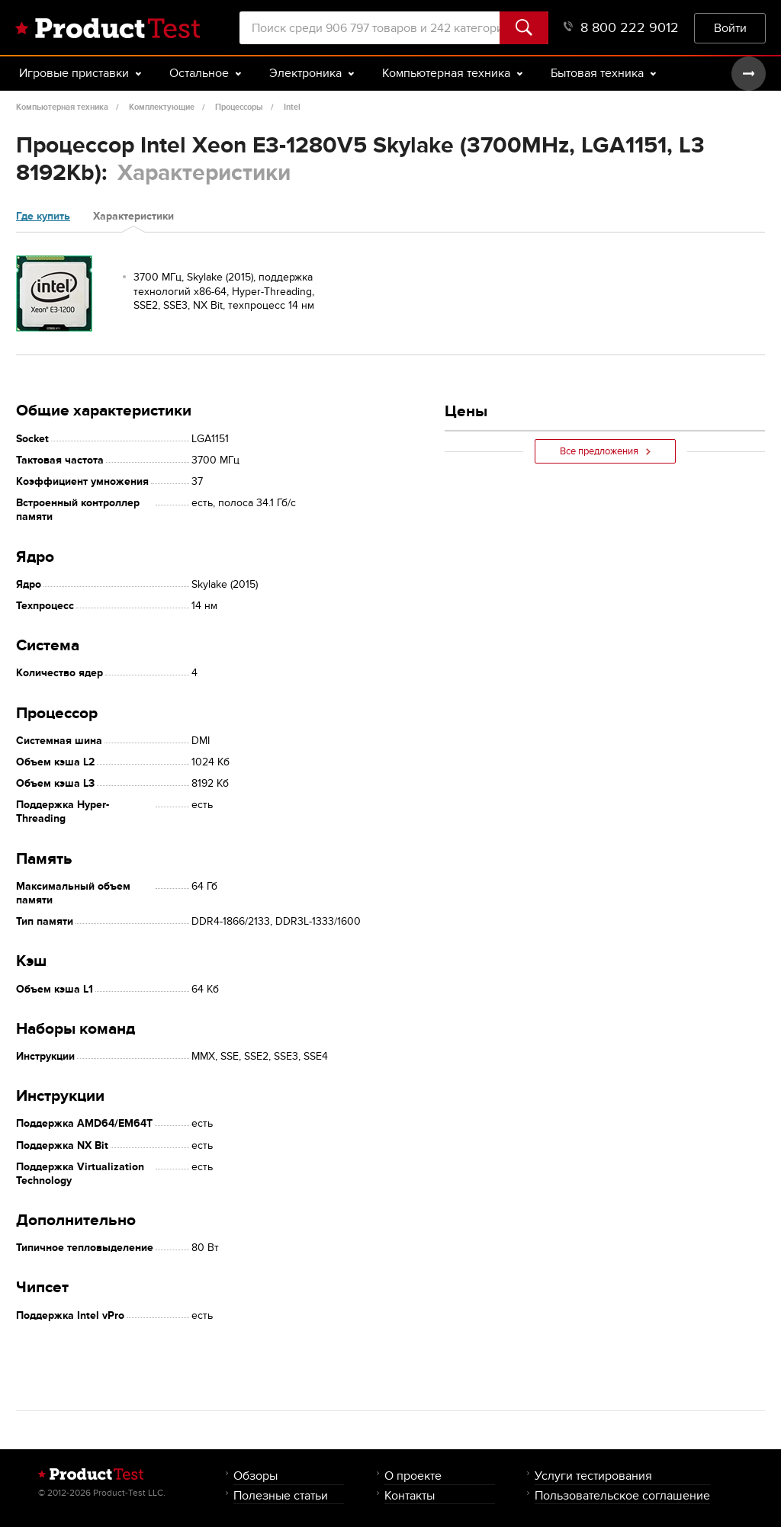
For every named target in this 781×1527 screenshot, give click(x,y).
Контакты (409, 1495)
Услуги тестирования (593, 1475)
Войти (730, 28)
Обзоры (255, 1475)
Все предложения (605, 451)
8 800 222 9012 (621, 28)
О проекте (413, 1475)
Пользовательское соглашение (622, 1495)
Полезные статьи (280, 1495)
